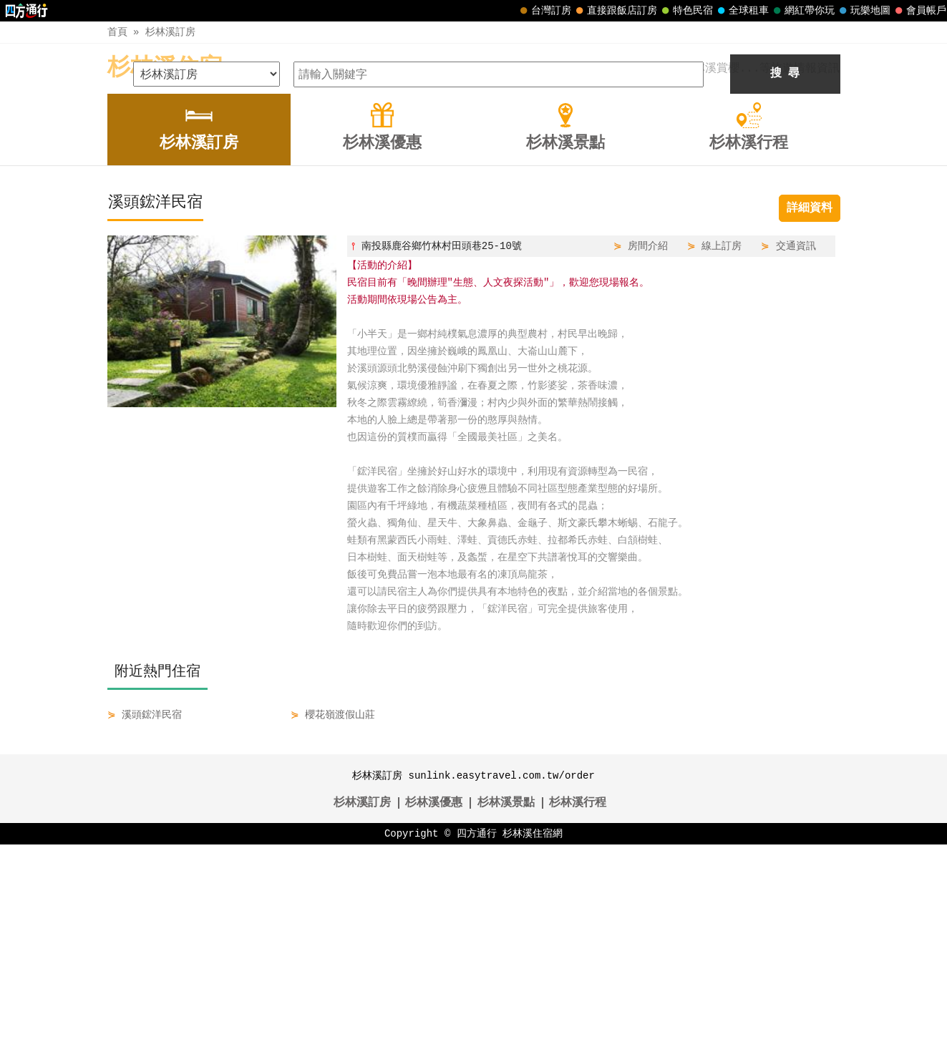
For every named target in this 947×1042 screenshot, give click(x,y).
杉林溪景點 (506, 1000)
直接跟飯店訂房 (615, 10)
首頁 (117, 32)
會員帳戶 (919, 10)
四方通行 (477, 1031)
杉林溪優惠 (433, 1000)
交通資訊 (796, 443)
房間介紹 (648, 443)
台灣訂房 (544, 10)
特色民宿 (686, 10)
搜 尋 (785, 271)
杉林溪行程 (577, 1000)
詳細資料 (809, 406)
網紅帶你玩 (802, 10)
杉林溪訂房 (170, 32)
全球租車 (741, 10)
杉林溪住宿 (164, 68)
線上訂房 (721, 443)
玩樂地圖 (863, 10)
